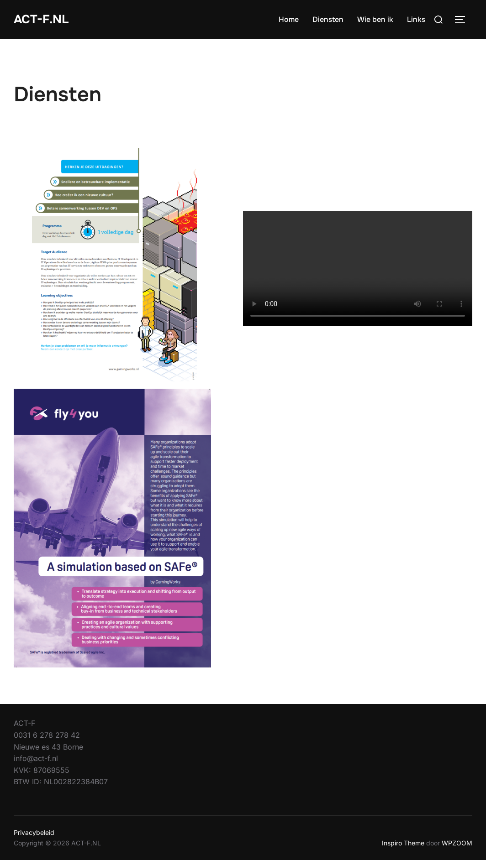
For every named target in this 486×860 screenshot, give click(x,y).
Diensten (327, 19)
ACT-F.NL (41, 19)
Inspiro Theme (403, 843)
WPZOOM (457, 843)
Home (289, 19)
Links (416, 19)
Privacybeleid (34, 832)
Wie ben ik (375, 19)
